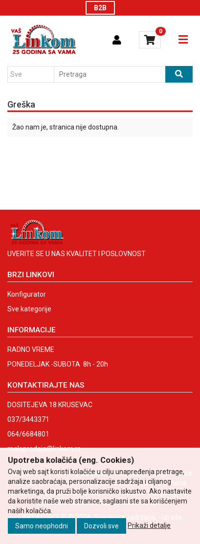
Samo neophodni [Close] (41, 526)
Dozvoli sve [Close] (101, 526)
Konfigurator (26, 294)
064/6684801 (28, 434)
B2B (100, 8)
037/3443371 (28, 419)
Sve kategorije (29, 309)
